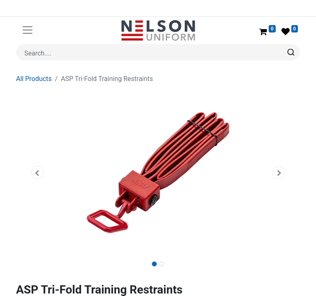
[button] (37, 152)
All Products (33, 59)
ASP (45, 282)
